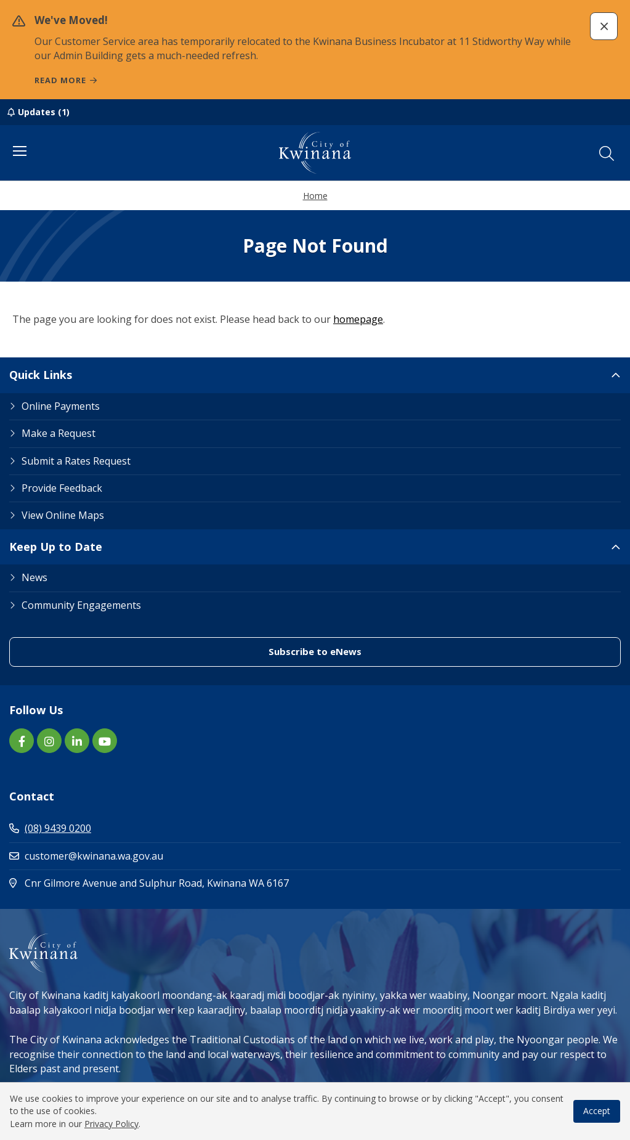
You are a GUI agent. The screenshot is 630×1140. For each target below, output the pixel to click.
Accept (596, 1111)
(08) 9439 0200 (50, 828)
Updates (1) (44, 112)
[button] (604, 26)
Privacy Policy (111, 1124)
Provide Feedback (62, 488)
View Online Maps (63, 515)
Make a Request (58, 433)
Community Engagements (81, 605)
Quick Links (40, 374)
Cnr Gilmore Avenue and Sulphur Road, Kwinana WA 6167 (201, 883)
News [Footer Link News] (34, 577)
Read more (60, 80)
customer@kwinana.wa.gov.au (86, 856)
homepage (358, 319)
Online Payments (61, 406)
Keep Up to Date (55, 546)
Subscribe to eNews (315, 651)
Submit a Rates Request (76, 461)
